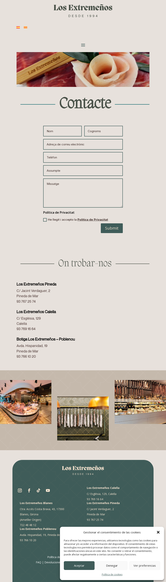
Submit (112, 228)
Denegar (112, 565)
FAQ (38, 562)
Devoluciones (52, 562)
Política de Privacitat (92, 219)
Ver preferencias (145, 565)
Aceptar (79, 565)
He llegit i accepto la (75, 220)
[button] (158, 532)
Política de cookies (112, 574)
